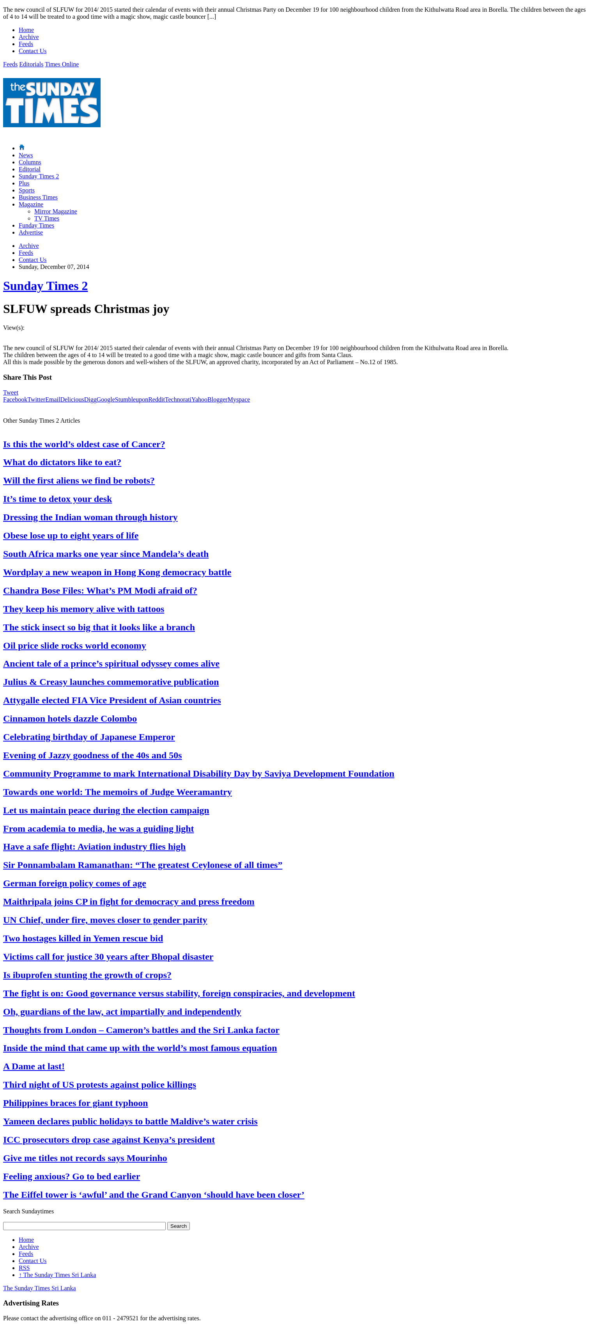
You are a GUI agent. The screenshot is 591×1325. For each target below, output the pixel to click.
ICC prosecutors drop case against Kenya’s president (109, 1140)
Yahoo (199, 399)
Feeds (26, 44)
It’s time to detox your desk (57, 499)
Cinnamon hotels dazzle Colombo (70, 718)
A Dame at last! (34, 1066)
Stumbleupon (131, 399)
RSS (24, 1268)
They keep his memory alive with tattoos (83, 609)
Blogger (217, 399)
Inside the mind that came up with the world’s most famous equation (140, 1048)
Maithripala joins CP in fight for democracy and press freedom (129, 901)
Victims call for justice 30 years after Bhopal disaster (108, 957)
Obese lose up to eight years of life (70, 535)
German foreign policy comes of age (74, 883)
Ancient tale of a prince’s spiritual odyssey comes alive (111, 663)
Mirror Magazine (55, 211)
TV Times (46, 218)
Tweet (10, 392)
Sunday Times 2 (39, 176)
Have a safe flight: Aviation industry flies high (94, 846)
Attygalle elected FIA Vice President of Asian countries (112, 700)
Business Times (38, 197)
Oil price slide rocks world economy (74, 645)
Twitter (36, 399)
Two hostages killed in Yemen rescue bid (83, 938)
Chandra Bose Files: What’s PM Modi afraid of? (100, 590)
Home (26, 30)
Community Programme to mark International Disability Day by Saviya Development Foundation (199, 773)
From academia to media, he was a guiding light (98, 828)
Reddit (156, 399)
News (26, 155)
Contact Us (33, 51)
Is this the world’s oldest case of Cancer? (84, 444)
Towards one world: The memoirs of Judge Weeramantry (117, 792)
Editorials (31, 64)
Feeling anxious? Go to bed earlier (71, 1176)
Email (52, 399)
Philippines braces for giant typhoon (75, 1103)
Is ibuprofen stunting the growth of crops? (87, 975)
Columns (30, 162)
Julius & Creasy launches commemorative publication (111, 682)
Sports (27, 190)
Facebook (15, 399)
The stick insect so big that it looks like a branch (99, 627)
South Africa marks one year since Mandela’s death (106, 554)
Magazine (31, 204)
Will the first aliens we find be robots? (79, 480)
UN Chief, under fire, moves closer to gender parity (105, 920)
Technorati (178, 399)
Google (106, 399)
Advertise (31, 232)
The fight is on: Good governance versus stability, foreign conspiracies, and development (179, 993)
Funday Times (36, 225)
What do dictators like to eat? (62, 462)
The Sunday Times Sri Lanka (57, 1275)
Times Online (62, 64)
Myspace (239, 399)
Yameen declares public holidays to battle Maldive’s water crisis (130, 1121)
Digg (90, 399)
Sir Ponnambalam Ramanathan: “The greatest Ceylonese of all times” (142, 865)
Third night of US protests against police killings (99, 1085)
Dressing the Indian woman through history (90, 517)
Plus (24, 183)
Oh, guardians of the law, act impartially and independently (122, 1012)
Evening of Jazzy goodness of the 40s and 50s (92, 755)
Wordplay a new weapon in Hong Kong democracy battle (117, 572)
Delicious (72, 399)
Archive (29, 37)
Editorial (30, 169)
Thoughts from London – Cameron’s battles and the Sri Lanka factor (141, 1030)
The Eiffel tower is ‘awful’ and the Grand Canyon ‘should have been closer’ (153, 1195)
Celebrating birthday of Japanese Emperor (89, 737)
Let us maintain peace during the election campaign (106, 810)
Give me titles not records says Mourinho (85, 1158)
